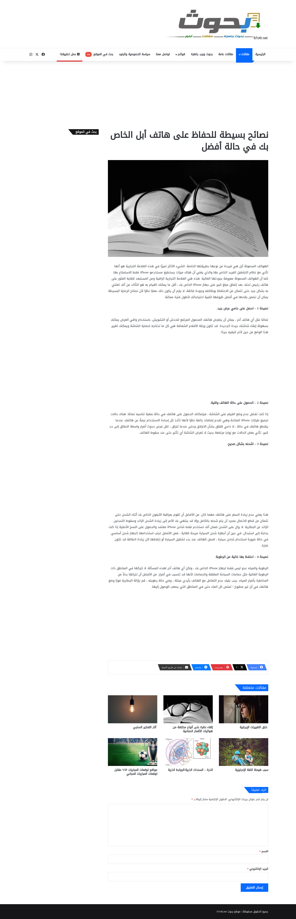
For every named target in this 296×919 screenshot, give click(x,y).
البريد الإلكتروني (257, 868)
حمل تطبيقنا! (70, 54)
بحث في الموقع (99, 54)
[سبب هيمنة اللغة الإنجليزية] (243, 752)
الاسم (263, 851)
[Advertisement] (148, 94)
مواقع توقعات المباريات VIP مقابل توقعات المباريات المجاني (135, 772)
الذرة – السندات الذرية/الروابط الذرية (190, 770)
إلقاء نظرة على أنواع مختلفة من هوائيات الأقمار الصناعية (193, 729)
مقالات (245, 54)
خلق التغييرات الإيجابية (254, 727)
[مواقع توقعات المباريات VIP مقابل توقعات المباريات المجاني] (132, 752)
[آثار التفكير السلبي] (132, 709)
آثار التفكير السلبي (145, 727)
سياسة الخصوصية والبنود (134, 54)
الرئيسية (260, 54)
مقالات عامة (225, 54)
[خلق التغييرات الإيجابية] (243, 709)
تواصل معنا (163, 54)
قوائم (181, 54)
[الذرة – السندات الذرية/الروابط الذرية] (188, 752)
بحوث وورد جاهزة (202, 54)
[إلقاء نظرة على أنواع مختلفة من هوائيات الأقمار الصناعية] (188, 709)
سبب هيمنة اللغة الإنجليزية (251, 770)
